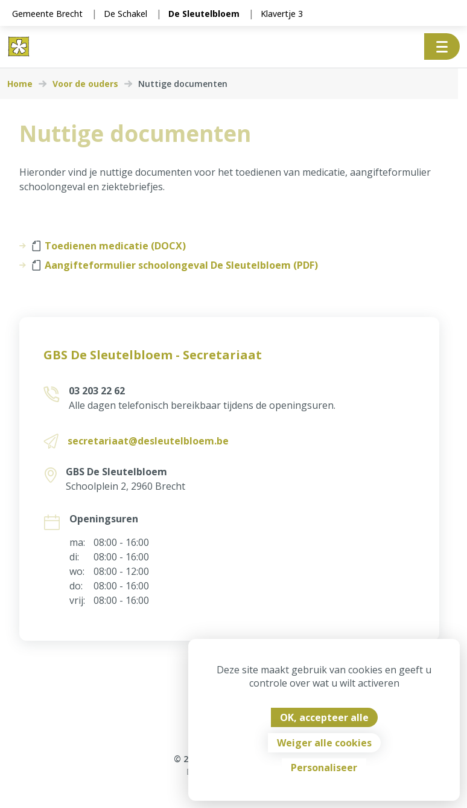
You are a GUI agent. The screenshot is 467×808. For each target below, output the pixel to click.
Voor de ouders (85, 84)
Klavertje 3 (282, 13)
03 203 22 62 (96, 391)
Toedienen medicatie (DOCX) (109, 245)
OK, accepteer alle (324, 717)
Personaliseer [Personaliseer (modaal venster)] (324, 767)
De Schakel (125, 13)
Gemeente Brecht (47, 13)
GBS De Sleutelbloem (116, 472)
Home (20, 84)
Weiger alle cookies (324, 742)
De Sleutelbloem (204, 13)
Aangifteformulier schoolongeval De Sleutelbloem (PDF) (175, 265)
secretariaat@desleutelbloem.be (147, 441)
